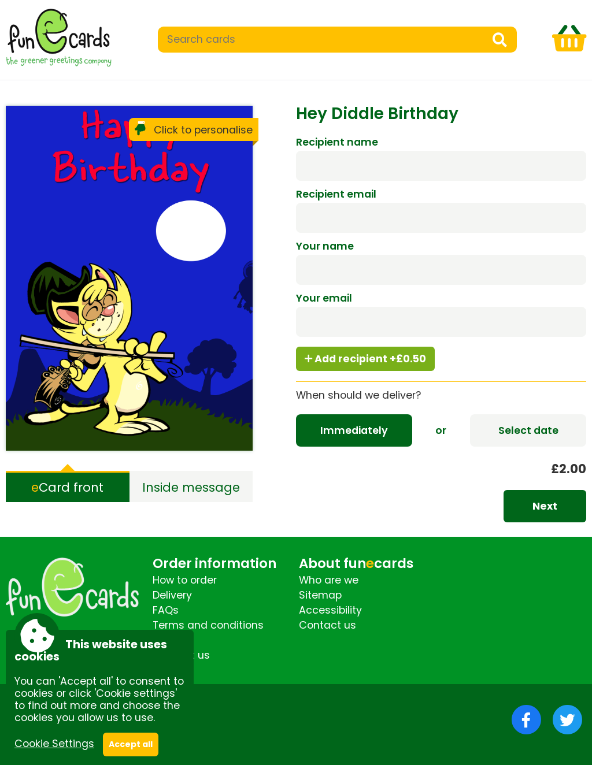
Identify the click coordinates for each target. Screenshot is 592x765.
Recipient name (337, 142)
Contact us (327, 625)
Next (544, 506)
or (440, 430)
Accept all (131, 744)
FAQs (166, 610)
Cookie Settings (54, 744)
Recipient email (336, 194)
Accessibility (330, 610)
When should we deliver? (358, 395)
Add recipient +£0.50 (365, 359)
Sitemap (320, 595)
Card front (67, 487)
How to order (185, 580)
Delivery (172, 595)
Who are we (328, 580)
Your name (325, 246)
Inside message (191, 487)
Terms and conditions (208, 625)
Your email (324, 298)
